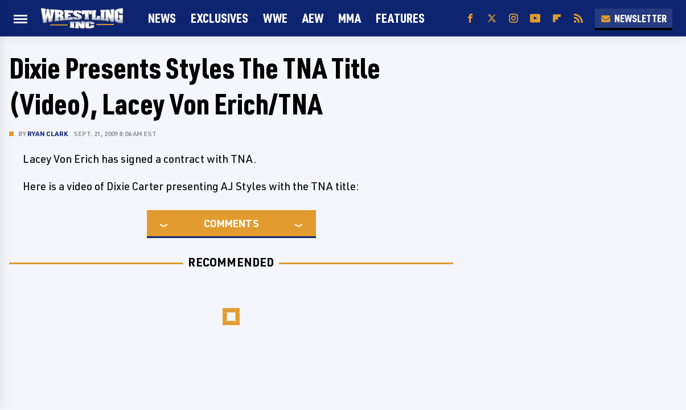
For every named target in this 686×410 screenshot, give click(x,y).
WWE (275, 18)
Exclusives (219, 18)
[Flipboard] (557, 18)
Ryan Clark (47, 133)
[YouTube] (535, 18)
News (162, 18)
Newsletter (634, 18)
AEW (312, 18)
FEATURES (400, 18)
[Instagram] (513, 18)
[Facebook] (470, 18)
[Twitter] (492, 18)
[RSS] (578, 18)
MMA (349, 18)
